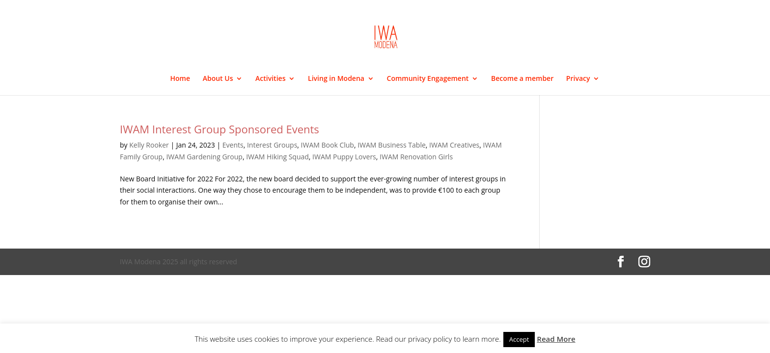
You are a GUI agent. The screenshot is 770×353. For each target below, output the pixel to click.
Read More (556, 339)
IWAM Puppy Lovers (344, 156)
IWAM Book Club (327, 145)
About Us (218, 79)
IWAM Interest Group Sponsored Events (219, 129)
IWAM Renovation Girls (416, 156)
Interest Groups (272, 145)
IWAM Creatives (454, 145)
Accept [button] (519, 339)
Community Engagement (428, 79)
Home (180, 79)
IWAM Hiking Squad (277, 156)
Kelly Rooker (149, 145)
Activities (270, 79)
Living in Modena (336, 79)
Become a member (522, 79)
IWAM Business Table (392, 145)
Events (233, 145)
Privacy (578, 79)
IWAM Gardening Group (204, 156)
